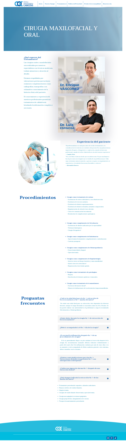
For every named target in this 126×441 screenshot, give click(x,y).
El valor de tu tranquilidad (92, 4)
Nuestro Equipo (50, 4)
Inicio (40, 4)
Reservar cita (107, 4)
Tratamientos (61, 4)
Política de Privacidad (75, 4)
